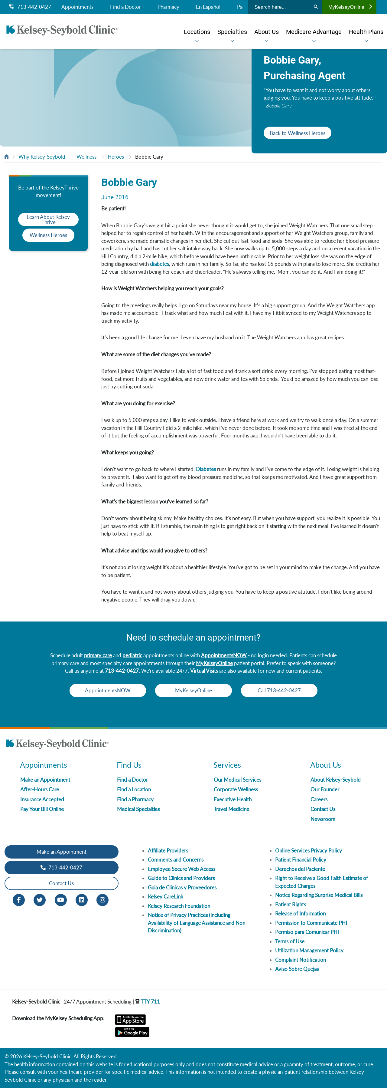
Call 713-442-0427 (281, 690)
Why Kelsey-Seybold (41, 156)
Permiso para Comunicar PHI (307, 932)
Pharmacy (168, 7)
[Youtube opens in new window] (60, 899)
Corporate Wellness (236, 789)
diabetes (159, 264)
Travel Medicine (231, 809)
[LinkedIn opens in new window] (81, 899)
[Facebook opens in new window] (18, 899)
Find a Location (134, 789)
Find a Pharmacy (135, 799)
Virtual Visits (204, 671)
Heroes (116, 156)
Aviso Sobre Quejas (297, 969)
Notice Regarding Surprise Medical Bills (319, 895)
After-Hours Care (39, 789)
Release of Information (300, 913)
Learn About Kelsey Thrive (48, 219)
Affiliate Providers (168, 850)
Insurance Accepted (42, 799)
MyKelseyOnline (350, 7)
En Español (208, 7)
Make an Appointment (45, 779)
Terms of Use (289, 941)
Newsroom (323, 819)
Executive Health (233, 799)
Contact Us (323, 809)
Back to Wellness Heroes (297, 133)
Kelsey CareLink (165, 896)
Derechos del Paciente (300, 869)
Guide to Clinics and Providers (181, 878)
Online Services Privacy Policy (308, 850)
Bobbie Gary (149, 156)
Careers (319, 799)
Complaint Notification (300, 960)
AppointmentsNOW (224, 655)
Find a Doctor (125, 7)
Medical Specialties (138, 809)
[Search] (316, 7)
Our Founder (325, 789)
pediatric (132, 655)
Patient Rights (290, 904)
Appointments (77, 7)
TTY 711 (147, 1001)
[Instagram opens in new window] (102, 899)
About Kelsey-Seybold (336, 779)
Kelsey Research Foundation (179, 906)
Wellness (86, 156)
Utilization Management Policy (309, 950)
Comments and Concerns (175, 859)
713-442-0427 (30, 7)
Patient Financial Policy (300, 859)
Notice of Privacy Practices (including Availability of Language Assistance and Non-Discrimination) (197, 923)
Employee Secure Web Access (181, 869)
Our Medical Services (237, 779)
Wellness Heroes (48, 235)
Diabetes (206, 469)
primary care (98, 655)
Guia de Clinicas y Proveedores (182, 887)
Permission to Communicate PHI (311, 923)
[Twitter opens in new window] (39, 899)
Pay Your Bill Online (42, 809)
